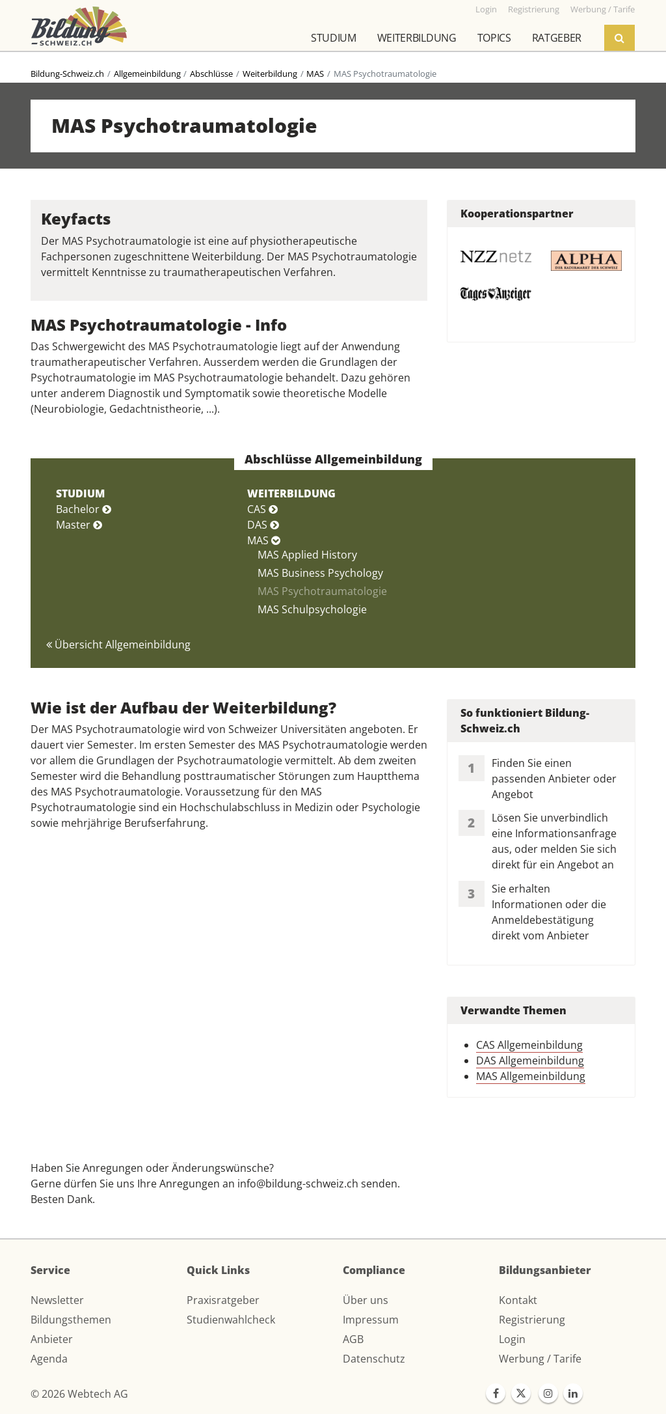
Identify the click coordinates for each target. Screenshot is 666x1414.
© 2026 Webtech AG (79, 1394)
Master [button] (79, 525)
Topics (494, 38)
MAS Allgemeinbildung (530, 1076)
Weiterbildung (417, 38)
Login (512, 1339)
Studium (333, 38)
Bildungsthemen (71, 1319)
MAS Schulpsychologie (312, 609)
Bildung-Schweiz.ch (67, 73)
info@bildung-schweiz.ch (297, 1183)
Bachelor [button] (83, 509)
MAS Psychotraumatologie (322, 591)
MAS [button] (263, 540)
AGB (353, 1339)
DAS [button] (263, 525)
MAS (315, 73)
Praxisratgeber (223, 1300)
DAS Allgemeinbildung (530, 1060)
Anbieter (52, 1339)
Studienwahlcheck (231, 1319)
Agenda (49, 1359)
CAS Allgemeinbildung (529, 1045)
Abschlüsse (211, 73)
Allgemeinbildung (147, 73)
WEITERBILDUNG (291, 493)
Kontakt (518, 1300)
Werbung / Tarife (540, 1359)
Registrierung (532, 1319)
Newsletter (57, 1300)
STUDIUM (80, 493)
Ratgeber (556, 38)
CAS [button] (262, 509)
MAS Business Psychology (320, 573)
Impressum (371, 1319)
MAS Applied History (307, 555)
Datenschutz (374, 1359)
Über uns (365, 1300)
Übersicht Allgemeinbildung (118, 644)
